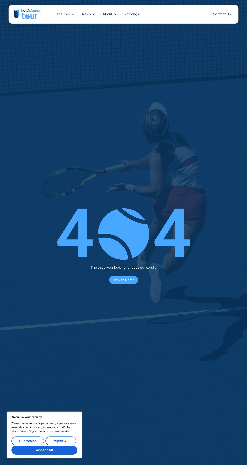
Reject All (61, 441)
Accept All (44, 450)
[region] (44, 435)
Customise (28, 441)
